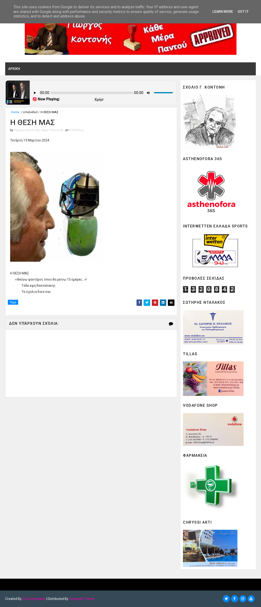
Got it (243, 11)
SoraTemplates (34, 599)
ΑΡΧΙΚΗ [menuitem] (14, 69)
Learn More (222, 11)
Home (15, 112)
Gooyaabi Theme (82, 599)
